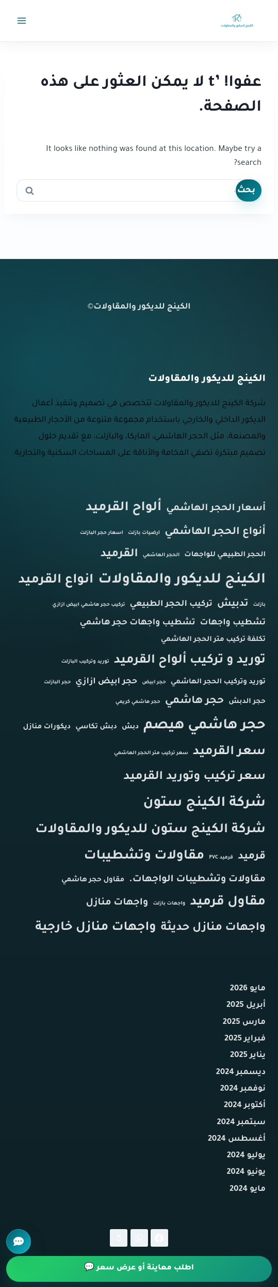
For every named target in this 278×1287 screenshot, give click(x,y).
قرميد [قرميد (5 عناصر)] (252, 857)
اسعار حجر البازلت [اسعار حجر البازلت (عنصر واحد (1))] (101, 533)
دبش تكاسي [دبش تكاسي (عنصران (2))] (96, 727)
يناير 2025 (248, 1055)
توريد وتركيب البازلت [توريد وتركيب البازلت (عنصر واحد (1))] (85, 662)
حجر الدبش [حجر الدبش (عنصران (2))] (247, 702)
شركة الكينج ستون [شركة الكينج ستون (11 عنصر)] (204, 803)
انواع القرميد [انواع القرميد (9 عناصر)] (55, 581)
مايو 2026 (248, 989)
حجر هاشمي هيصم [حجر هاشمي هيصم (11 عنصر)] (204, 726)
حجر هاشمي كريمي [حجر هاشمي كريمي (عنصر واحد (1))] (138, 702)
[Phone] (118, 1238)
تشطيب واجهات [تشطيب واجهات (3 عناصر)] (233, 623)
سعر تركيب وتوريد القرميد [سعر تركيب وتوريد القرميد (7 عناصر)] (195, 777)
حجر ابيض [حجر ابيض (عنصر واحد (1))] (154, 682)
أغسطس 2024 (237, 1139)
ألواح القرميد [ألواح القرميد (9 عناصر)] (123, 508)
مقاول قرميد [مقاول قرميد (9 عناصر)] (228, 903)
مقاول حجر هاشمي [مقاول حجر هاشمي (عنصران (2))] (92, 880)
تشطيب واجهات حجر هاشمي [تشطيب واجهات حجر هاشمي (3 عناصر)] (137, 623)
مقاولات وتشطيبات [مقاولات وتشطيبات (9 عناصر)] (144, 857)
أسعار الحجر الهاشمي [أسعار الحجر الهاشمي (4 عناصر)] (216, 508)
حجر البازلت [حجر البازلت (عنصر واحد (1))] (57, 682)
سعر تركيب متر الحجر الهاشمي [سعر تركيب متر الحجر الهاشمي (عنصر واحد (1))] (151, 753)
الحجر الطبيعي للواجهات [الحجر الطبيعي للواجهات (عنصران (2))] (225, 555)
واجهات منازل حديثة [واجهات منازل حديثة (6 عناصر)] (213, 928)
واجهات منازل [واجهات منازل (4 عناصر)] (117, 903)
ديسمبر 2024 (241, 1072)
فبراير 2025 (245, 1039)
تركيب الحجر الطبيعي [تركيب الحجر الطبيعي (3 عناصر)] (171, 604)
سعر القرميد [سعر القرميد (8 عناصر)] (229, 752)
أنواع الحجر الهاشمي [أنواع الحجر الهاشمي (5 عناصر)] (215, 532)
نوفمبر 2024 (243, 1089)
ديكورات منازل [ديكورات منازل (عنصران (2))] (47, 727)
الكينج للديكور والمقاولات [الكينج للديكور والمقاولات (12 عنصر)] (182, 580)
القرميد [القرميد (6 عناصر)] (119, 554)
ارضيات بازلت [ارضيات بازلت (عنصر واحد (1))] (144, 533)
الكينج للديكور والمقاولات (141, 307)
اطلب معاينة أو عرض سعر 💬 (139, 1268)
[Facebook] (159, 1238)
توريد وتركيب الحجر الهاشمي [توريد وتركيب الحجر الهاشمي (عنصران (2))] (218, 682)
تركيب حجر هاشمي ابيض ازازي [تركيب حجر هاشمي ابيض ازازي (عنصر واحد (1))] (89, 605)
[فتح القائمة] (21, 20)
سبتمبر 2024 (241, 1123)
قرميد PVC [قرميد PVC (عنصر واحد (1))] (221, 858)
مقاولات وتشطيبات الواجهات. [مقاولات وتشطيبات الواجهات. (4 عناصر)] (197, 880)
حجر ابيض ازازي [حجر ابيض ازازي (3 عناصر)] (106, 682)
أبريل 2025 (246, 1005)
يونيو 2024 (246, 1172)
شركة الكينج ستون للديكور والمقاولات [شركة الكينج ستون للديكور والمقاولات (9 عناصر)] (150, 830)
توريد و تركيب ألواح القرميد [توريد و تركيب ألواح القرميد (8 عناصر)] (190, 660)
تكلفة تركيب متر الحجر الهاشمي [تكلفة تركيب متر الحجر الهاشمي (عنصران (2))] (213, 640)
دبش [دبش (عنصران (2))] (130, 727)
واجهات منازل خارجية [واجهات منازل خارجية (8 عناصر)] (95, 928)
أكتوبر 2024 (245, 1105)
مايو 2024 (248, 1189)
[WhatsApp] (139, 1238)
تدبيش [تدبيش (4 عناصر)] (232, 604)
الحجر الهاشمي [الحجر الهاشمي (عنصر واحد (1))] (161, 555)
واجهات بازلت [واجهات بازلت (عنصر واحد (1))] (169, 904)
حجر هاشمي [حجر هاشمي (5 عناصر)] (194, 701)
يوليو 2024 (246, 1156)
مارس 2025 (244, 1022)
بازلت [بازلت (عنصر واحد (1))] (259, 605)
